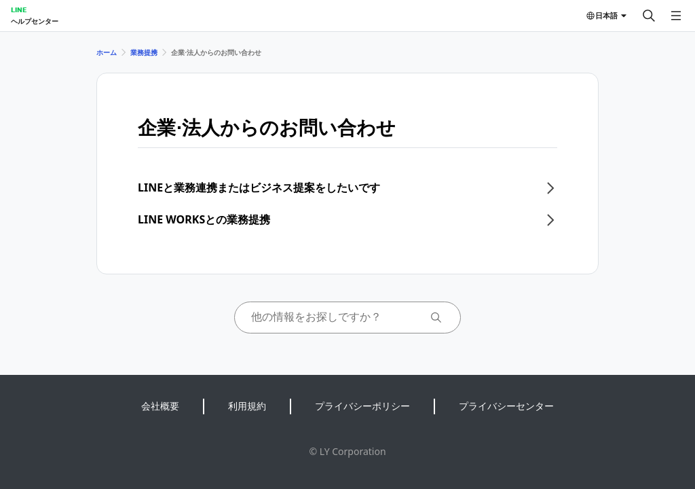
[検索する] (648, 15)
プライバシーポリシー (362, 405)
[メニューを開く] (676, 15)
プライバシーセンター (506, 405)
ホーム (106, 52)
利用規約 (247, 405)
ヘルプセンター (34, 21)
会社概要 (160, 405)
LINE (18, 9)
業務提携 (143, 52)
